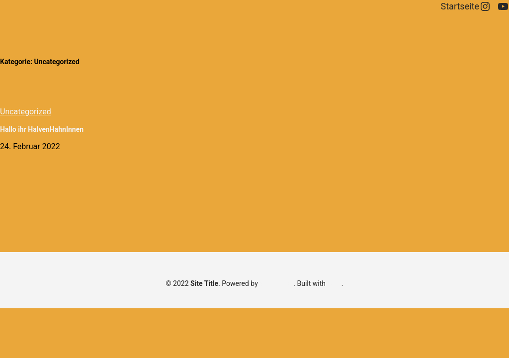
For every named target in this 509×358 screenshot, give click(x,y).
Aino (334, 283)
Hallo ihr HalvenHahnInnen (42, 129)
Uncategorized (25, 111)
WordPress (276, 283)
